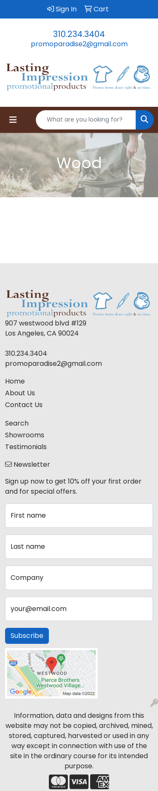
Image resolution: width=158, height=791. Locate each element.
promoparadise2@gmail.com (79, 44)
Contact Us (24, 405)
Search (17, 423)
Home (15, 381)
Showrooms (24, 435)
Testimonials (26, 447)
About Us (20, 393)
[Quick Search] (86, 120)
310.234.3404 (79, 34)
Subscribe (27, 635)
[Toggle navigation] (13, 120)
